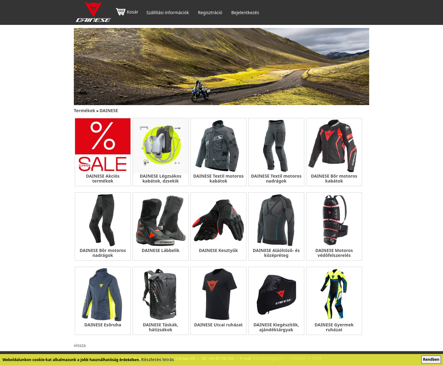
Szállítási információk (167, 12)
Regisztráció (210, 12)
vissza (80, 345)
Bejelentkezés (245, 12)
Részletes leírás (157, 359)
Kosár (127, 12)
